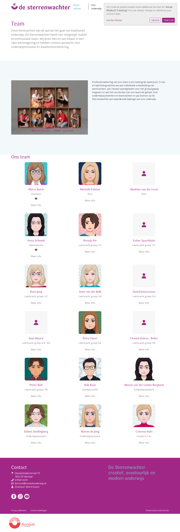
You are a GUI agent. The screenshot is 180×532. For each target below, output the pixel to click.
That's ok (168, 20)
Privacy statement (18, 510)
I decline (155, 20)
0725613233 (21, 480)
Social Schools (163, 510)
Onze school (77, 7)
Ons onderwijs (96, 7)
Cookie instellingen (38, 510)
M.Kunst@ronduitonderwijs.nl (30, 483)
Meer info (36, 205)
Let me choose (114, 20)
